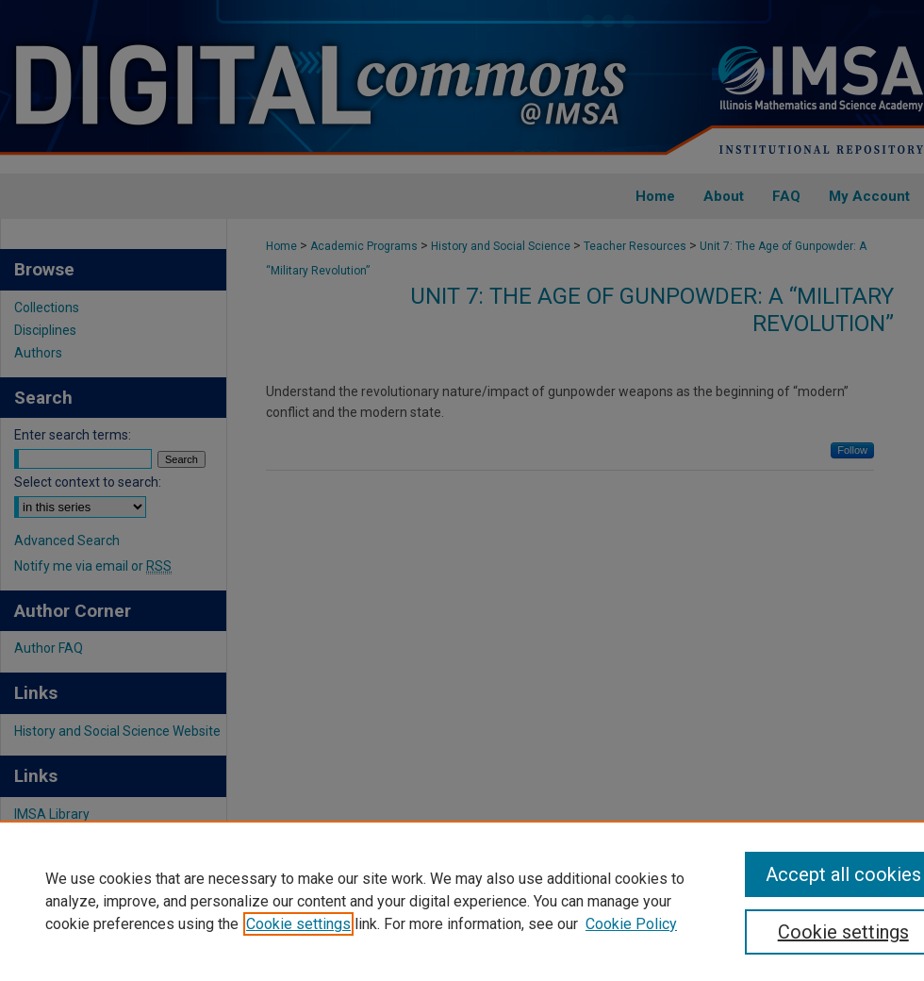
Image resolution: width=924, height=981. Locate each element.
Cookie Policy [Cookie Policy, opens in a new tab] (631, 924)
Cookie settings (298, 924)
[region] (462, 901)
